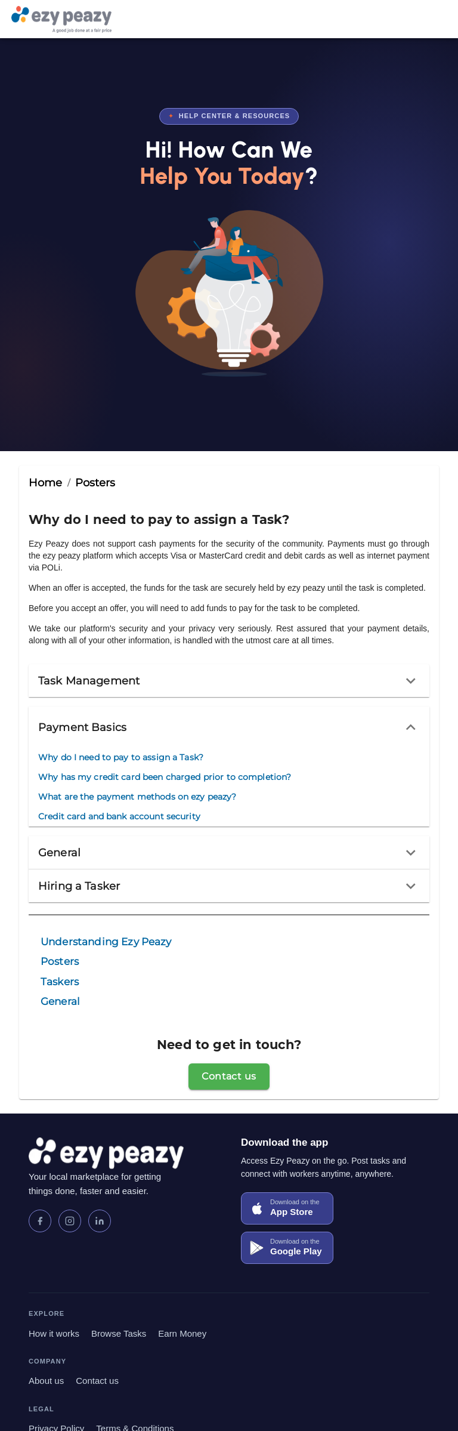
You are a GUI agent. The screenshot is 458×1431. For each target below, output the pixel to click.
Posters (95, 482)
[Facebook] (40, 1221)
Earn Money (182, 1333)
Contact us (97, 1381)
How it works (54, 1333)
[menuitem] (165, 757)
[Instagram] (69, 1221)
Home (46, 482)
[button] (229, 681)
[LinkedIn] (99, 1221)
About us (46, 1381)
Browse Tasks (118, 1333)
